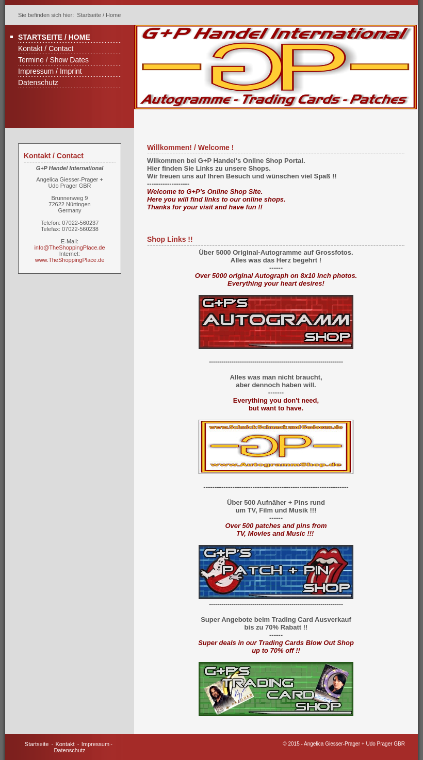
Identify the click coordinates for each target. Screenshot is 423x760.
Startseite (36, 744)
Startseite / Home (54, 37)
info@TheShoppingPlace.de (69, 247)
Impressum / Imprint (50, 71)
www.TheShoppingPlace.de (70, 260)
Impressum (95, 744)
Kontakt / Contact (45, 48)
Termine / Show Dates (53, 60)
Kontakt (64, 744)
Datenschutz (38, 82)
